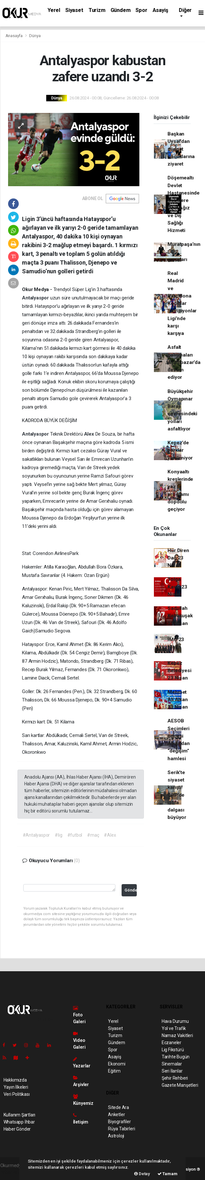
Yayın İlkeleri (16, 1087)
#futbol (74, 835)
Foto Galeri (79, 1015)
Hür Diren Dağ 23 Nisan (178, 558)
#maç (93, 835)
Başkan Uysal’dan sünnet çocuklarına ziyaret (181, 149)
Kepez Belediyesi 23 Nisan (179, 670)
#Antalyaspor (36, 835)
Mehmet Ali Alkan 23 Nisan (177, 699)
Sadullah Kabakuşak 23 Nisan (179, 615)
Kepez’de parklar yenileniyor (180, 450)
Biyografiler (119, 1121)
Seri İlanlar (172, 1071)
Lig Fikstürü (173, 1049)
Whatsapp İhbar (19, 1122)
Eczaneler (171, 1042)
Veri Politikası (17, 1094)
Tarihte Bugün (176, 1056)
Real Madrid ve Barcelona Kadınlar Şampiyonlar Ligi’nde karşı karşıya (182, 303)
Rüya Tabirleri (121, 1128)
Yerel (54, 10)
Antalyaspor (36, 298)
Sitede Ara (118, 1107)
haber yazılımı (14, 1172)
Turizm (97, 10)
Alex (89, 434)
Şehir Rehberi (175, 1078)
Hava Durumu (175, 1021)
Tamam (167, 1173)
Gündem (121, 10)
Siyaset (74, 10)
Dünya (34, 35)
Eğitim (114, 1071)
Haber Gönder (17, 1129)
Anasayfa (14, 35)
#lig (58, 835)
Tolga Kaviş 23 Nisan (177, 586)
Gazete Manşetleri (180, 1085)
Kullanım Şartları (20, 1114)
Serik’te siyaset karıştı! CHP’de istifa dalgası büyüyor (176, 795)
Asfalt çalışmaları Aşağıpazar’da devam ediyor (183, 362)
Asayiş (160, 10)
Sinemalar (172, 1063)
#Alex (110, 835)
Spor (141, 10)
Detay (142, 1173)
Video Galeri (79, 1040)
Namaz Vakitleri (177, 1035)
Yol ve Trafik (174, 1028)
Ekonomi (116, 1063)
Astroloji (116, 1135)
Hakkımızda (15, 1080)
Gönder (130, 890)
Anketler (116, 1114)
